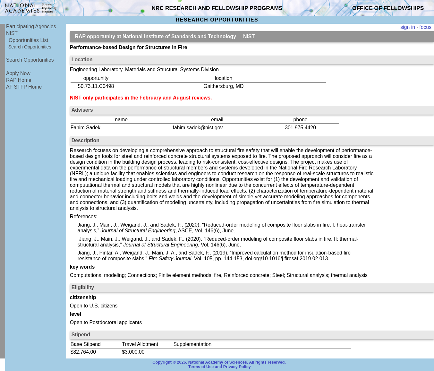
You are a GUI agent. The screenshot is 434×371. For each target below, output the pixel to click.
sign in (407, 27)
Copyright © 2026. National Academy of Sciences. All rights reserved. (219, 362)
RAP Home (18, 80)
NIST (12, 33)
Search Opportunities (29, 46)
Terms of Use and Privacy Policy (219, 367)
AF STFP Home (24, 87)
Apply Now (18, 73)
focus (425, 27)
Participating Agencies (31, 26)
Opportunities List (28, 40)
